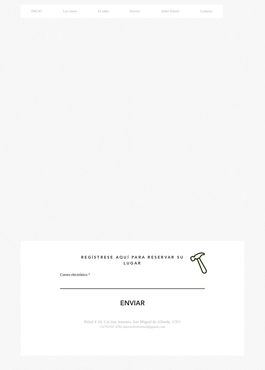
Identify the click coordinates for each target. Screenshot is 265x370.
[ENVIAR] (132, 303)
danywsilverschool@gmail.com (144, 327)
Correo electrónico (73, 275)
